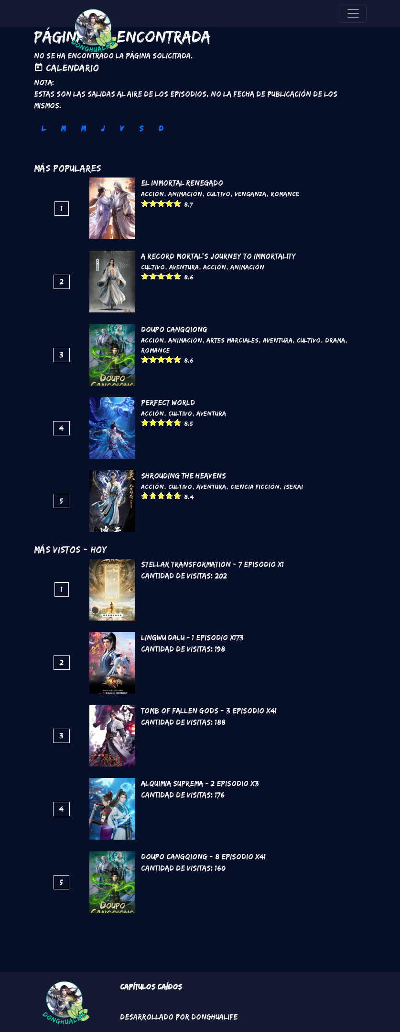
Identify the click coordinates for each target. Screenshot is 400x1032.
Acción (152, 194)
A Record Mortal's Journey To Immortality (218, 256)
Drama (335, 340)
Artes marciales (232, 340)
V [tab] (122, 128)
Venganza (250, 194)
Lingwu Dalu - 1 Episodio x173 (192, 637)
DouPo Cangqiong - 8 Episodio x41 (203, 857)
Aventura (184, 267)
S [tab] (141, 128)
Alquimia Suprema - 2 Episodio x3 (200, 783)
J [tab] (103, 128)
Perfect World (168, 403)
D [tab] (161, 128)
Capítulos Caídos (151, 987)
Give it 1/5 (145, 203)
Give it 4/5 (169, 203)
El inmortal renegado (182, 183)
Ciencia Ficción (255, 486)
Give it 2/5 (153, 203)
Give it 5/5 (177, 203)
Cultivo (218, 194)
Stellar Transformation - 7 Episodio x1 (212, 564)
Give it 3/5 (161, 203)
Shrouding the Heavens (183, 476)
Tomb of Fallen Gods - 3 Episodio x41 (209, 711)
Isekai (293, 486)
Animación (185, 194)
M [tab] (63, 128)
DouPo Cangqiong (174, 329)
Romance (284, 194)
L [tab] (43, 128)
